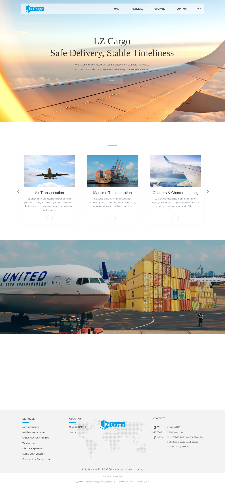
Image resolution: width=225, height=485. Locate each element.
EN (198, 8)
